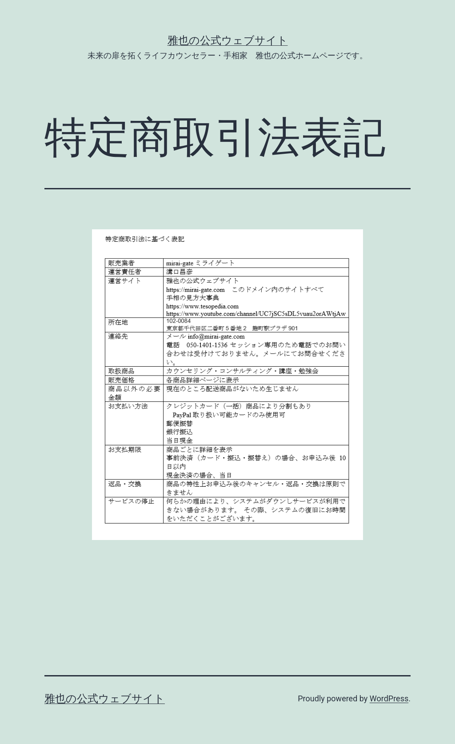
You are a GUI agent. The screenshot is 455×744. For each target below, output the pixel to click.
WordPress (389, 698)
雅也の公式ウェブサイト (228, 40)
